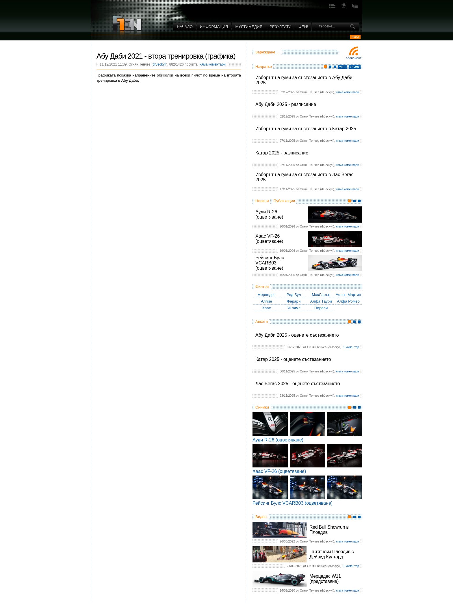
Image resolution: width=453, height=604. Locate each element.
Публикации (284, 201)
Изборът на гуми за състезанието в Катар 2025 (305, 128)
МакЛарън (321, 294)
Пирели (321, 308)
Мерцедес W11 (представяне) (325, 579)
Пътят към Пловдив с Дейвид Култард (331, 554)
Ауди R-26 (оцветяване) (269, 214)
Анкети (261, 321)
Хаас (266, 308)
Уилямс (293, 308)
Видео (261, 516)
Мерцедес (266, 294)
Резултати (280, 27)
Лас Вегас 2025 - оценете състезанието (297, 383)
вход (355, 37)
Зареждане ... (267, 52)
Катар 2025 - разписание (281, 152)
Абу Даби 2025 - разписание (285, 104)
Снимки (262, 407)
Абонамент (353, 58)
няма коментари (347, 92)
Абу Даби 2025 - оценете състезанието (297, 335)
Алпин (266, 301)
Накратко (263, 66)
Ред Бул (294, 294)
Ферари (293, 301)
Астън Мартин (348, 294)
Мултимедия (248, 27)
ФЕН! (303, 27)
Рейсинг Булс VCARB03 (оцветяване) (269, 263)
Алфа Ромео (348, 301)
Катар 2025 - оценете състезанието (293, 359)
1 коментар (351, 347)
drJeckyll (159, 64)
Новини (262, 201)
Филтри (262, 286)
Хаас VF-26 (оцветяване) (269, 239)
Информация (214, 27)
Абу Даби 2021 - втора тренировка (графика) (165, 56)
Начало (185, 27)
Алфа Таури (321, 301)
